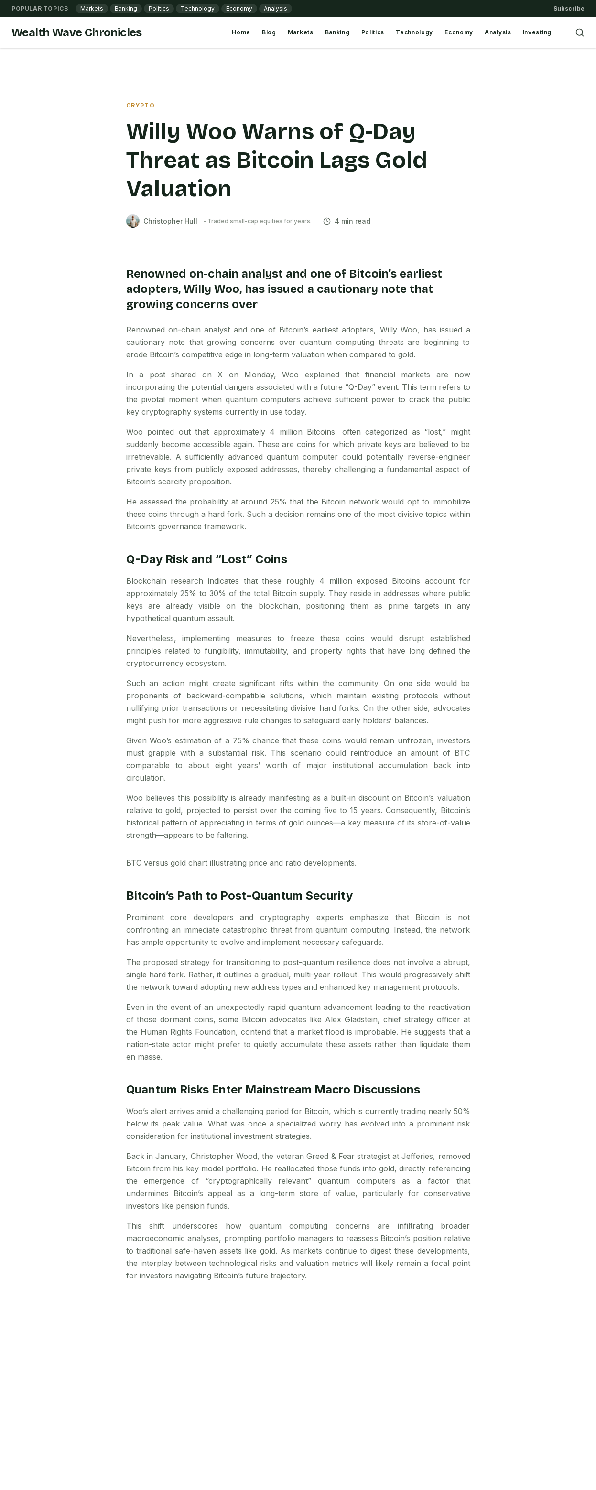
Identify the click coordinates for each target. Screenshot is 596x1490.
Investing (537, 32)
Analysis (275, 8)
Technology (198, 8)
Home (241, 32)
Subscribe (569, 8)
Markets (91, 8)
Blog (269, 32)
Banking (126, 8)
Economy (239, 8)
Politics (159, 8)
